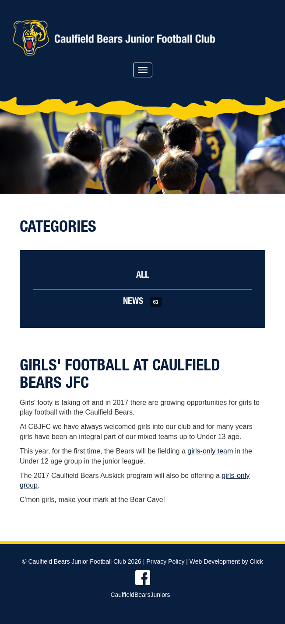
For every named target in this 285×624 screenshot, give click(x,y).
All (142, 276)
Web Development (215, 561)
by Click (252, 561)
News (142, 302)
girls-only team (210, 451)
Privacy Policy (165, 561)
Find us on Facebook (142, 577)
